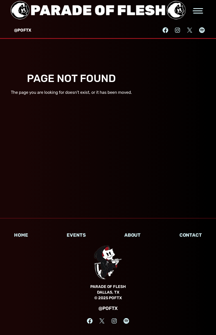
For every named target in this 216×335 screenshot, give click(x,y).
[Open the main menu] (198, 11)
